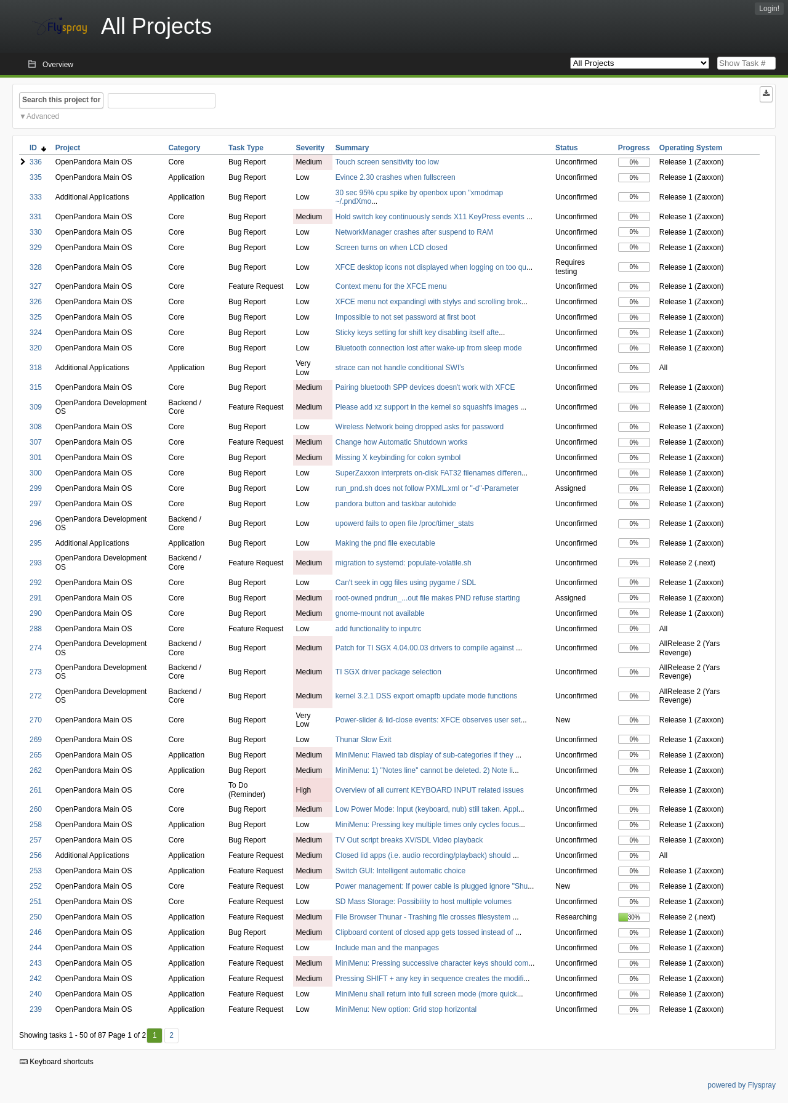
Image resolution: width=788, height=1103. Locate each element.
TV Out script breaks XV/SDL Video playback (409, 840)
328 (36, 267)
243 (36, 963)
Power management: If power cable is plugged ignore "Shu (432, 886)
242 (36, 978)
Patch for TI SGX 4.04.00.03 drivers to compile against (426, 648)
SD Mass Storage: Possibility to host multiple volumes (424, 901)
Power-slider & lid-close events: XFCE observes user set (428, 720)
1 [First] (155, 1035)
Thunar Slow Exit (364, 739)
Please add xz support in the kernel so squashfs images (428, 407)
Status (566, 147)
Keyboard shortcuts (57, 1061)
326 (36, 301)
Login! (769, 8)
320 (36, 348)
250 (36, 917)
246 (36, 932)
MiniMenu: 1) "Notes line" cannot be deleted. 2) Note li (424, 770)
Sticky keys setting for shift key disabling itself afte (417, 332)
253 (36, 871)
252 (36, 886)
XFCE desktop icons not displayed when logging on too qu (431, 267)
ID (38, 147)
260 (36, 809)
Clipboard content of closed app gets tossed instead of (425, 932)
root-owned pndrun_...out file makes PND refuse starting (428, 598)
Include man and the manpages (387, 947)
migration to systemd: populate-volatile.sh (404, 563)
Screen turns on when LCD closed (392, 247)
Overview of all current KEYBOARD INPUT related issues (430, 790)
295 (36, 543)
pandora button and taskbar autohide (396, 503)
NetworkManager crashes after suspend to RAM (414, 232)
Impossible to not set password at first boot (405, 317)
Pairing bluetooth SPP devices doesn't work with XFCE (425, 387)
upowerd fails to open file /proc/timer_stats (405, 523)
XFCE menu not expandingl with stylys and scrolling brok (428, 301)
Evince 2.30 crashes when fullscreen (396, 177)
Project (68, 147)
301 (36, 457)
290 (36, 613)
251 (36, 901)
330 (36, 232)
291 (36, 598)
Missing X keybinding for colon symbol (398, 457)
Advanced (42, 116)
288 (36, 628)
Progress (634, 147)
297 (36, 503)
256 (36, 855)
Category (184, 147)
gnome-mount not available (380, 613)
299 (36, 488)
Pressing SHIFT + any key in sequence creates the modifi (430, 978)
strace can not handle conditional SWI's (400, 367)
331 (36, 216)
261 (36, 790)
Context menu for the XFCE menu (391, 286)
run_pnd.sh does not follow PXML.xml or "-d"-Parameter (427, 488)
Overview (57, 64)
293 (36, 563)
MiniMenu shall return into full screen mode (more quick (426, 994)
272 (36, 696)
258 (36, 824)
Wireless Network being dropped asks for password (420, 426)
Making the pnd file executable (385, 543)
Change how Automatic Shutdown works (402, 442)
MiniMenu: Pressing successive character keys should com (432, 963)
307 (36, 442)
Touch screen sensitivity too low (387, 162)
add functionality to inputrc (378, 628)
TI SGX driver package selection (388, 672)
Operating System (691, 147)
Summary (352, 147)
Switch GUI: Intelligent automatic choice (400, 871)
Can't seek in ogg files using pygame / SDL (406, 582)
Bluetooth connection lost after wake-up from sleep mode (429, 348)
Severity (310, 147)
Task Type (245, 147)
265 (36, 755)
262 (36, 770)
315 (36, 387)
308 (36, 426)
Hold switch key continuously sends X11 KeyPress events (431, 216)
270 (36, 720)
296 (36, 523)
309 (36, 407)
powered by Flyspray (741, 1085)
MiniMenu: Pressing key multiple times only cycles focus (427, 824)
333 (36, 197)
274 (36, 648)
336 (36, 162)
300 (36, 473)
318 (36, 367)
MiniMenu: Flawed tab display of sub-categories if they (425, 755)
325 (36, 317)
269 (36, 739)
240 (36, 994)
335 (36, 177)
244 (36, 947)
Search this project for (61, 99)
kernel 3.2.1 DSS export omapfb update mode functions (427, 696)
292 (36, 582)
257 (36, 840)
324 (36, 332)
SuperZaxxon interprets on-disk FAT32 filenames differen (428, 473)
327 (36, 286)
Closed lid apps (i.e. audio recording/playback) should (424, 855)
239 (36, 1009)
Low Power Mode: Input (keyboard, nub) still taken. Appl (427, 809)
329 (36, 247)
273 (36, 672)
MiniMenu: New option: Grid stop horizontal (406, 1009)
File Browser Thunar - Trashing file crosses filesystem (424, 917)
